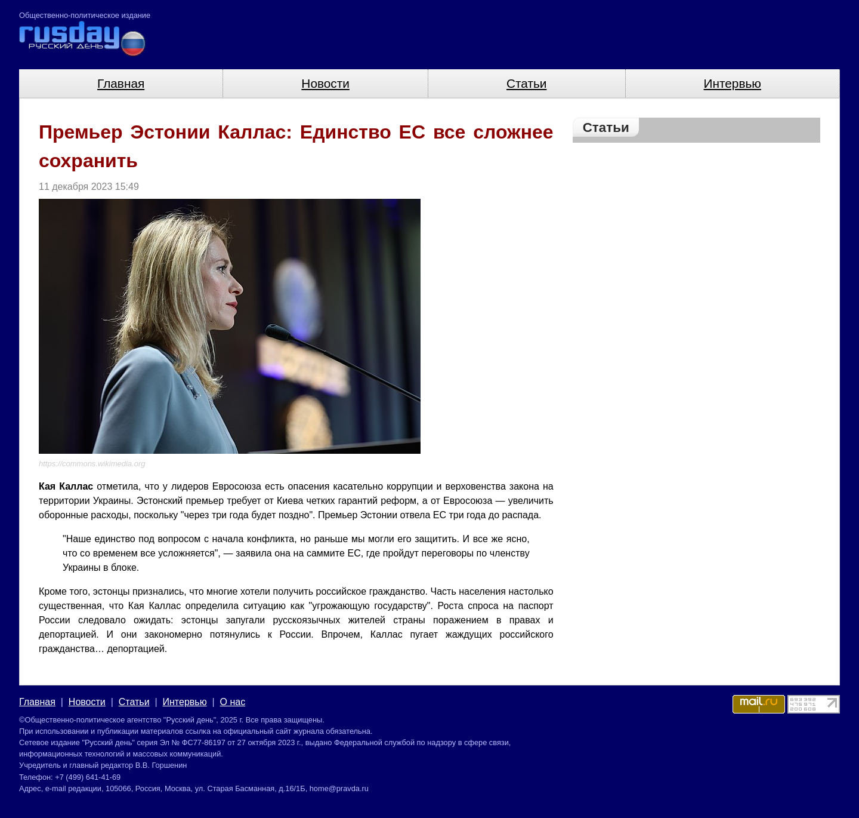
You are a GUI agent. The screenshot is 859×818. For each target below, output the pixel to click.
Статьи (526, 83)
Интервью (732, 83)
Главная (120, 83)
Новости (325, 83)
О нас (233, 702)
